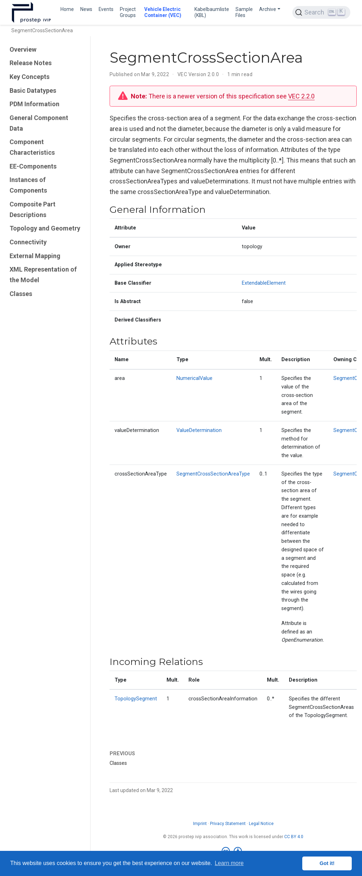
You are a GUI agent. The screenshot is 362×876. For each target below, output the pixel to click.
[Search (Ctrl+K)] (321, 12)
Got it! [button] (327, 863)
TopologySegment (136, 699)
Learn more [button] (229, 863)
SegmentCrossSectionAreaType (213, 474)
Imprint (200, 823)
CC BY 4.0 (293, 836)
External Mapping (35, 256)
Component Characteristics (32, 147)
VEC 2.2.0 (301, 96)
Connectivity (28, 242)
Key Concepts (29, 76)
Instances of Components (28, 185)
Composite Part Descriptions (33, 209)
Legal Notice (261, 823)
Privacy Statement (228, 823)
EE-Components (33, 166)
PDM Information (34, 104)
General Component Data (39, 123)
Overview (23, 49)
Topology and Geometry (45, 228)
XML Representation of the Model (43, 275)
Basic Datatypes (33, 90)
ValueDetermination (199, 430)
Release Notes (31, 63)
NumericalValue (194, 378)
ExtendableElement (264, 283)
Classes (21, 293)
